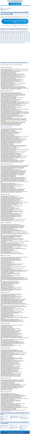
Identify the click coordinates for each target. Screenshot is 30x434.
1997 (1, 35)
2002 (20, 34)
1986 (24, 35)
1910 (5, 41)
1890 (17, 42)
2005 (14, 34)
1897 (3, 42)
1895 (7, 42)
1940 (1, 39)
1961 (18, 37)
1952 (7, 38)
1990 (16, 35)
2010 (3, 34)
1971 (26, 36)
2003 (18, 34)
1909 (7, 41)
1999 (26, 34)
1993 (9, 35)
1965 (9, 37)
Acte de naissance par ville (4, 9)
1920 (14, 40)
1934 (14, 39)
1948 (14, 38)
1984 (29, 35)
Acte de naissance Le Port (14, 416)
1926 (1, 40)
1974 (20, 36)
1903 (20, 41)
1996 (3, 35)
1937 (7, 39)
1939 (3, 39)
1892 (13, 42)
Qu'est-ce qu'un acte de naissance (5, 8)
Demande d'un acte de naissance (17, 432)
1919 (16, 40)
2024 (4, 33)
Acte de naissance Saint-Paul (24, 417)
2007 (9, 34)
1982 (3, 36)
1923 (7, 40)
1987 (22, 35)
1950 (12, 38)
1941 (29, 38)
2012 (29, 33)
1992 (12, 35)
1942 (26, 38)
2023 (6, 33)
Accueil (1, 7)
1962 (16, 37)
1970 (29, 36)
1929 (24, 39)
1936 (9, 39)
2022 (8, 33)
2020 (12, 33)
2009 (5, 34)
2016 (20, 33)
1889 (19, 42)
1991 (14, 35)
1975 (18, 36)
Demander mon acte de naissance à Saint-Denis (15, 21)
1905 (16, 41)
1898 (1, 42)
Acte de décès (9, 432)
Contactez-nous (2, 10)
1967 (5, 37)
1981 (5, 36)
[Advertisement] (15, 53)
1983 (1, 36)
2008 (7, 34)
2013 (26, 33)
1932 (18, 39)
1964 (12, 37)
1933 (16, 39)
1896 (5, 42)
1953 (5, 38)
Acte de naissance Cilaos (24, 418)
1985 (26, 35)
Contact (1, 431)
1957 (26, 37)
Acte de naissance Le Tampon (5, 427)
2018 (16, 33)
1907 (12, 41)
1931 (20, 39)
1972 (24, 36)
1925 (3, 40)
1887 (23, 42)
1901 (24, 41)
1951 (9, 38)
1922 (9, 40)
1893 (11, 42)
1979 (9, 36)
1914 (26, 40)
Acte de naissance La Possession (3, 418)
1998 (29, 34)
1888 (21, 42)
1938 (5, 39)
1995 (5, 35)
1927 (29, 39)
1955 (1, 38)
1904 (18, 41)
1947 (16, 38)
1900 (26, 41)
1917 (20, 40)
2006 (12, 34)
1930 (22, 39)
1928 (26, 39)
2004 (16, 34)
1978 (12, 36)
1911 (3, 41)
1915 (24, 40)
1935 (12, 39)
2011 (1, 34)
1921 (12, 40)
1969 (1, 37)
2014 (24, 33)
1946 (18, 38)
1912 (1, 41)
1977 (14, 36)
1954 (3, 38)
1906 (14, 41)
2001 (22, 34)
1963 (14, 37)
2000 (24, 34)
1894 (9, 42)
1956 (29, 37)
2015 (22, 33)
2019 (14, 33)
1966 (7, 37)
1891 (15, 42)
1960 (20, 37)
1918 (18, 40)
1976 (16, 36)
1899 (29, 41)
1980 (7, 36)
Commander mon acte (15, 3)
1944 (22, 38)
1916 (22, 40)
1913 (29, 40)
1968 (3, 37)
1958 (24, 37)
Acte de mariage (27, 431)
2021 (10, 33)
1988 (20, 35)
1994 (7, 35)
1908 (9, 41)
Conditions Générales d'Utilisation (8, 431)
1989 (18, 35)
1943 (24, 38)
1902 (22, 41)
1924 (5, 40)
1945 (20, 38)
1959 (22, 37)
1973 (22, 36)
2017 (18, 33)
